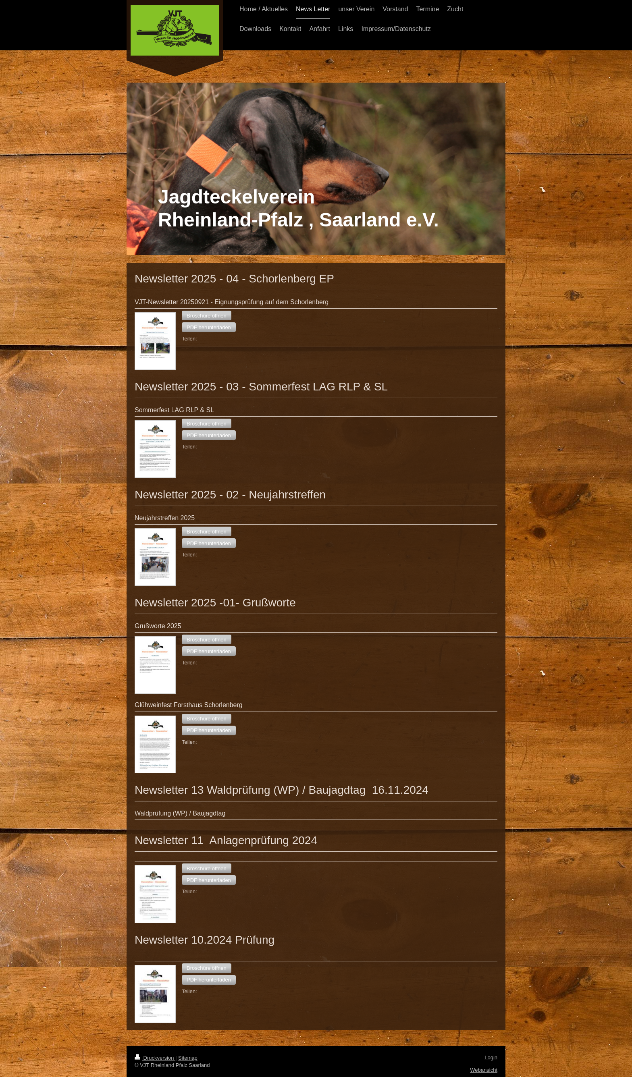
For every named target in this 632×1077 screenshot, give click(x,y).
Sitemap (188, 1058)
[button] (206, 315)
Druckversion (155, 1058)
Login (490, 1057)
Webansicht (483, 1070)
